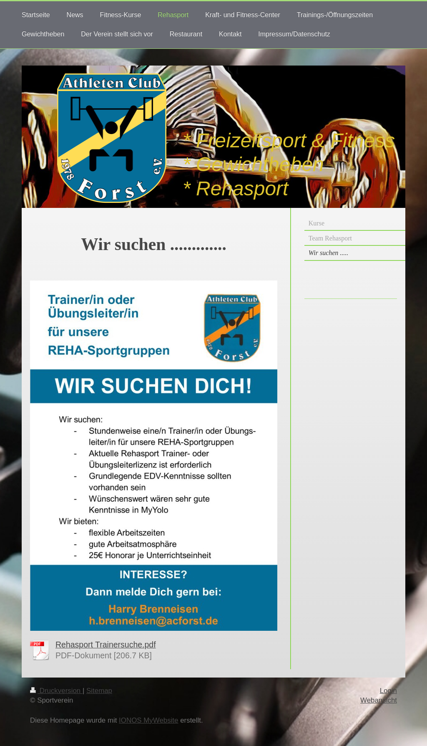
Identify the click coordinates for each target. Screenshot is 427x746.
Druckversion (56, 691)
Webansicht (378, 700)
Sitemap (99, 691)
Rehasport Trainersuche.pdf (105, 644)
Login (388, 691)
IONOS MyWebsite (148, 720)
